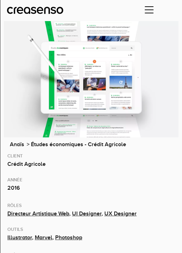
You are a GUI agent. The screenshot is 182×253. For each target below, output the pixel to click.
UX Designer (120, 213)
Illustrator (19, 237)
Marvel (43, 237)
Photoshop (68, 237)
